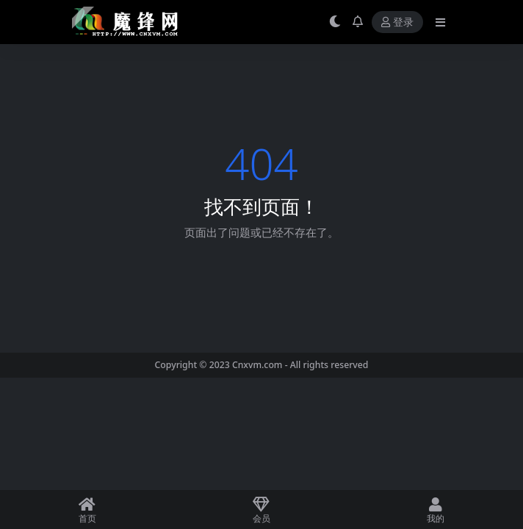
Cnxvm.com (257, 365)
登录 (397, 22)
